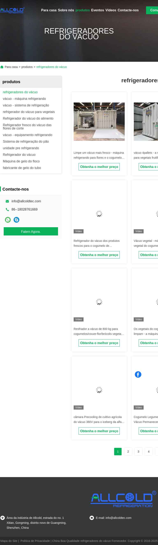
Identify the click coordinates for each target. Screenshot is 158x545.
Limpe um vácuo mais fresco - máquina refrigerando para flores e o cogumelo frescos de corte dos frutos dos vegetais (99, 157)
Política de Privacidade (35, 541)
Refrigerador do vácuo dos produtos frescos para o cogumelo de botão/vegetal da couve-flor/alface (97, 245)
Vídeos (111, 10)
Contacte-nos (128, 10)
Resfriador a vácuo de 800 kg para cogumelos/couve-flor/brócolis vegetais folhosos (98, 333)
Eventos (97, 10)
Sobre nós (66, 10)
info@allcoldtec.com (26, 201)
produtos (83, 10)
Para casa (49, 10)
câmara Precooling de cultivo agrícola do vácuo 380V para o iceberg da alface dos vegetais (99, 422)
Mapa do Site (8, 541)
